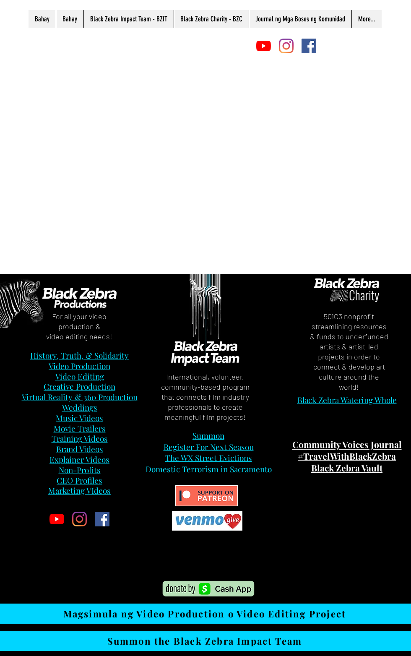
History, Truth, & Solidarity (79, 355)
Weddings (79, 407)
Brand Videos (79, 448)
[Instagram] (286, 46)
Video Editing (79, 376)
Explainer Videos (79, 459)
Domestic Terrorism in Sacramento (209, 468)
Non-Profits (80, 469)
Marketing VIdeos (79, 490)
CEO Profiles (79, 480)
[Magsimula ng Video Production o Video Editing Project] (205, 614)
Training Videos (80, 438)
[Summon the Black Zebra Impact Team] (205, 641)
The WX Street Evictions (208, 457)
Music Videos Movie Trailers (80, 423)
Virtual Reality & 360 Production (80, 396)
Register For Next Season (209, 446)
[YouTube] (263, 46)
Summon (208, 435)
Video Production (79, 365)
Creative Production (79, 386)
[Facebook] (309, 46)
